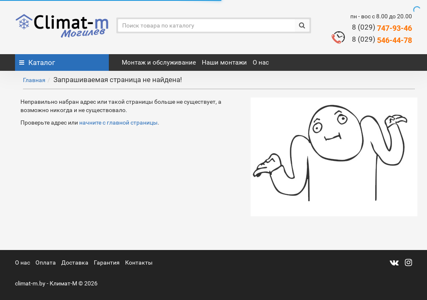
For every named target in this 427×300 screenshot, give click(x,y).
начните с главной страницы (118, 122)
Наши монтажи (224, 62)
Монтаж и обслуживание (159, 62)
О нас (261, 62)
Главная (34, 80)
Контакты (139, 262)
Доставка (74, 262)
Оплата (45, 262)
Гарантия (107, 262)
